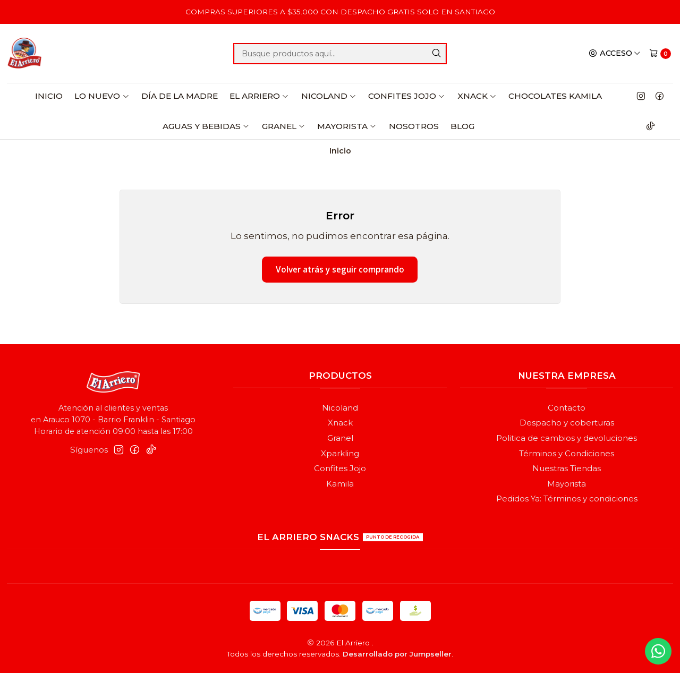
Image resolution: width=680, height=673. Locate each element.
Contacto (566, 408)
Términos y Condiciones (566, 453)
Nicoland (328, 96)
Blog (462, 126)
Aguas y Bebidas (206, 126)
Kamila (340, 484)
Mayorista (347, 126)
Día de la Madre (179, 96)
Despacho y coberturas (567, 423)
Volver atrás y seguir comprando (340, 269)
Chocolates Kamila (555, 96)
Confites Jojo (406, 96)
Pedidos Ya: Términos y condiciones (567, 499)
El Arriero (259, 96)
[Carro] (660, 53)
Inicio (49, 96)
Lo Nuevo (101, 96)
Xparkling (340, 453)
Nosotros (414, 126)
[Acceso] (614, 53)
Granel (283, 126)
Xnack (477, 96)
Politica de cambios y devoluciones (566, 438)
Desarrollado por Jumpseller (397, 654)
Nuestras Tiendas (566, 468)
